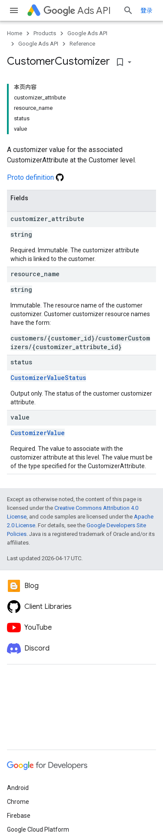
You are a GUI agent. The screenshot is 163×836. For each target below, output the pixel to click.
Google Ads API (87, 33)
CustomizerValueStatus (48, 377)
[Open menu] (14, 10)
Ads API (77, 11)
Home (14, 33)
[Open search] (128, 10)
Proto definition (35, 177)
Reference (82, 43)
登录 (146, 10)
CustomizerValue (37, 433)
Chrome (18, 801)
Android (18, 787)
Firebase (18, 815)
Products (44, 33)
